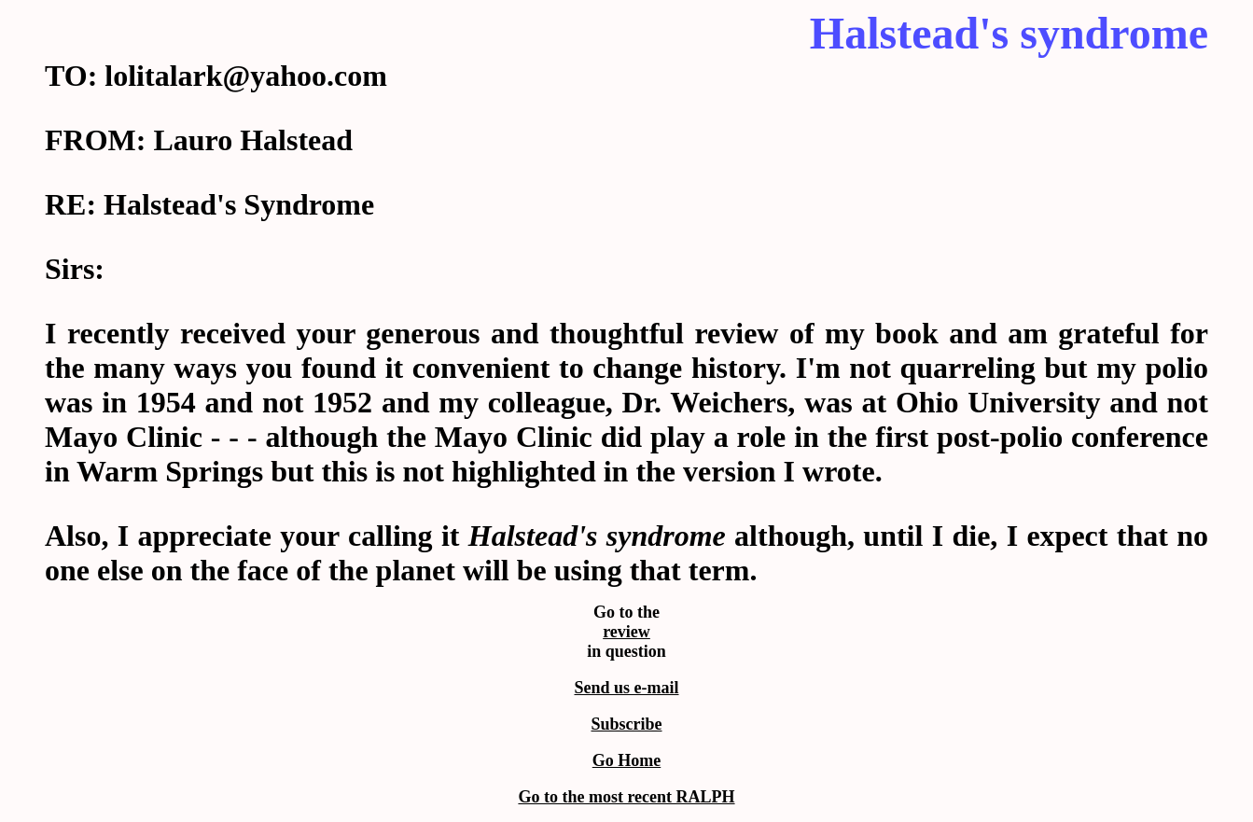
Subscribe (626, 724)
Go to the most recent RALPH (626, 796)
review (626, 631)
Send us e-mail (626, 687)
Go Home (626, 760)
